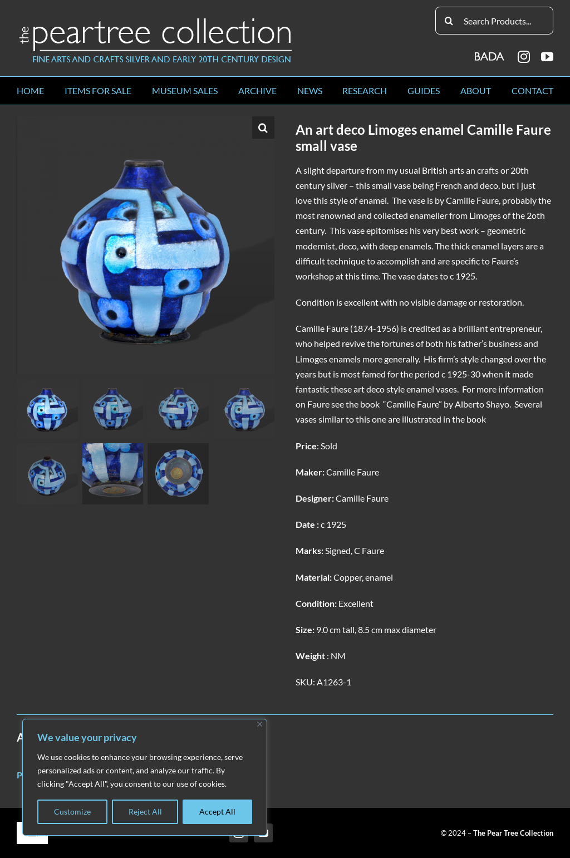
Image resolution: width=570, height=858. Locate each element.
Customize (72, 811)
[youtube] (547, 57)
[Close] (259, 724)
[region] (144, 777)
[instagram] (524, 57)
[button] (263, 127)
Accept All (217, 811)
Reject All (145, 811)
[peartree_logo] (156, 20)
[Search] (449, 21)
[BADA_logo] (490, 52)
